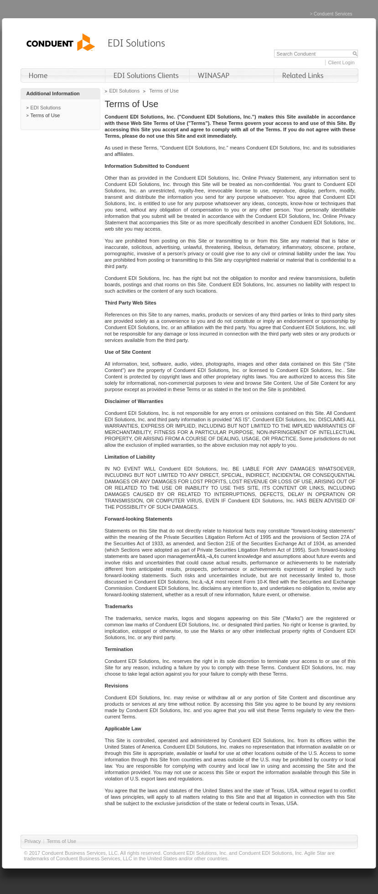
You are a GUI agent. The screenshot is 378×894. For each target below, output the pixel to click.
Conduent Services (333, 13)
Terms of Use (45, 115)
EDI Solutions (46, 107)
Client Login (341, 62)
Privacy (33, 841)
